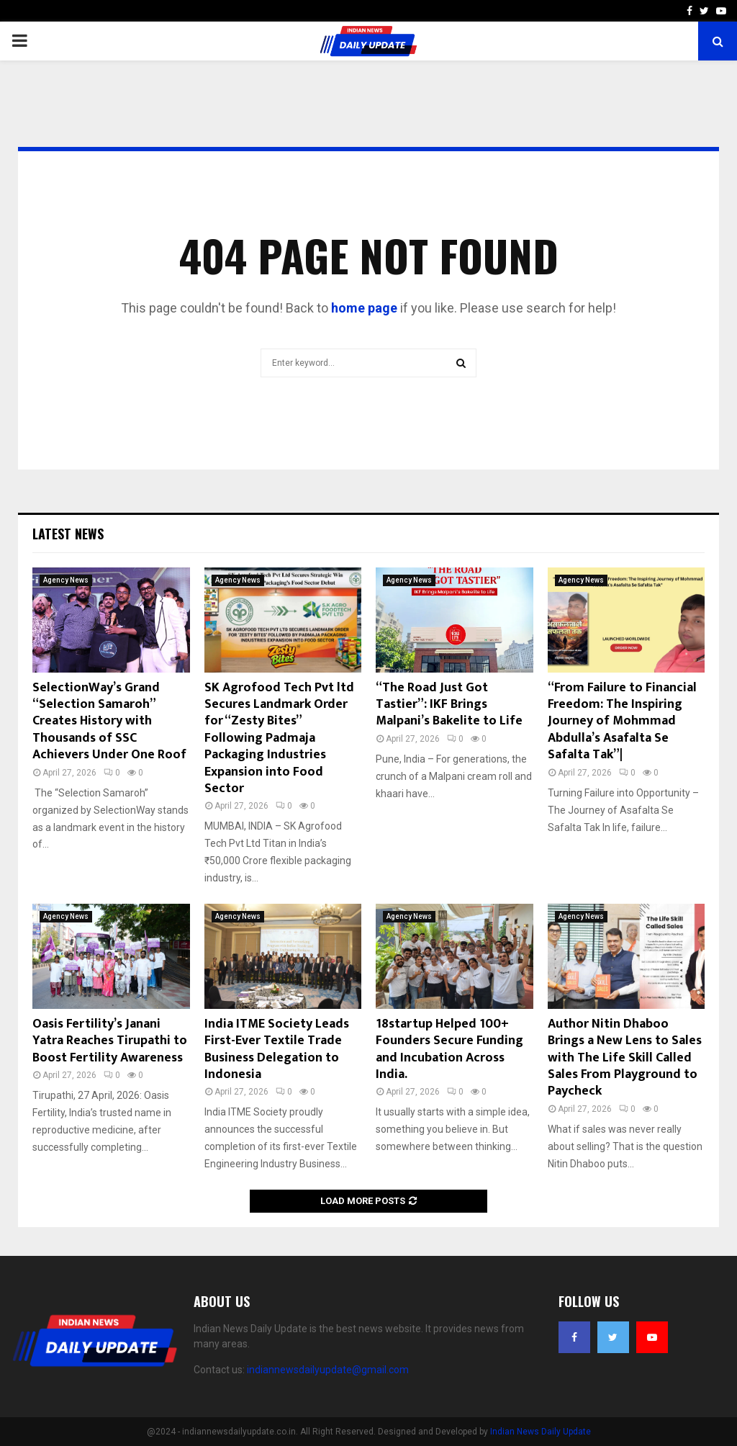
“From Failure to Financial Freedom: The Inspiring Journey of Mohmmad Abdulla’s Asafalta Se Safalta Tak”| (622, 721)
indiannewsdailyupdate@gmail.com (328, 1369)
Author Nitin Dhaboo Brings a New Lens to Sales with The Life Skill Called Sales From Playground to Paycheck (625, 1058)
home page (364, 307)
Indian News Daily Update (540, 1432)
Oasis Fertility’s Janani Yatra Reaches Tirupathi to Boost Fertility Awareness (109, 1041)
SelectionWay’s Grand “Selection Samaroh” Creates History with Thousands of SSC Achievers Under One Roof (109, 721)
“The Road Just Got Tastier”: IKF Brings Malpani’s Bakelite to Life (449, 704)
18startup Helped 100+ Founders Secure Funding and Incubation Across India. (449, 1049)
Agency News (66, 580)
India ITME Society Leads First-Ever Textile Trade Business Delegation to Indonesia (276, 1049)
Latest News (68, 533)
